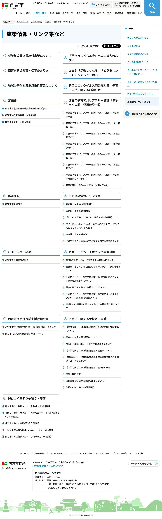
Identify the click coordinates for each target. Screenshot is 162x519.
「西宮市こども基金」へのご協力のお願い (93, 57)
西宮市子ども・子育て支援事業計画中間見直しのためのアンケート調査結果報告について (92, 295)
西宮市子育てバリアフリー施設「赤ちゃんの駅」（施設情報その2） (93, 135)
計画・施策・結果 (19, 252)
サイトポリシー (102, 453)
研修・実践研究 (73, 374)
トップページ (22, 21)
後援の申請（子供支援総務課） (80, 387)
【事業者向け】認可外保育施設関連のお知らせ (88, 367)
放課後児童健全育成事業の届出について (85, 380)
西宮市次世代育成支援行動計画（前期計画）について (30, 326)
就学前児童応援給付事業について (29, 55)
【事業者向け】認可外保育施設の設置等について (89, 350)
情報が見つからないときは (144, 113)
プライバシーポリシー (122, 453)
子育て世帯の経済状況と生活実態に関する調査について (92, 240)
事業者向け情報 (134, 12)
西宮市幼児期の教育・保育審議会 (21, 115)
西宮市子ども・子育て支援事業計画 (92, 252)
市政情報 (119, 12)
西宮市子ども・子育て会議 (17, 121)
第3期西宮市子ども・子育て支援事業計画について (90, 260)
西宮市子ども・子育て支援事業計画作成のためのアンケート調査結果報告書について (93, 278)
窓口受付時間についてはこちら (48, 466)
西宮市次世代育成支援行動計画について (24, 333)
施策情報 (14, 196)
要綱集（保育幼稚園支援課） (79, 204)
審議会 (12, 100)
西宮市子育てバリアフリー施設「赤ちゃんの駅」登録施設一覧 (93, 102)
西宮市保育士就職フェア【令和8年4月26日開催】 (28, 436)
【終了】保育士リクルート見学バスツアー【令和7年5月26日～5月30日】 (32, 414)
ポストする (112, 45)
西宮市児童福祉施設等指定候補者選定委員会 (26, 108)
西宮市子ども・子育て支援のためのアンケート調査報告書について (93, 268)
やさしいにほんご (80, 3)
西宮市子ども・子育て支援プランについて (86, 287)
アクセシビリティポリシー (81, 453)
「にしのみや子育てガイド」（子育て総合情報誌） (89, 217)
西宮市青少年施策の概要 (16, 260)
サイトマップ (24, 453)
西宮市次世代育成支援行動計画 (28, 319)
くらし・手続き (22, 12)
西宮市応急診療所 (13, 204)
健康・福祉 (81, 12)
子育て (48, 21)
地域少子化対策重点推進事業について (32, 85)
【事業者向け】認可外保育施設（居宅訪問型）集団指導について (92, 328)
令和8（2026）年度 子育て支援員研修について (89, 343)
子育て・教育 (40, 12)
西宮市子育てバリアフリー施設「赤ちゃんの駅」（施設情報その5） (93, 166)
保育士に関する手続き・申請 (27, 398)
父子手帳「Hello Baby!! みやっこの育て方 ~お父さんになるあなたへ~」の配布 (92, 225)
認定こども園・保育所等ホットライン (84, 337)
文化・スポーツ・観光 (101, 12)
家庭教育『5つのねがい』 (78, 234)
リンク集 (139, 453)
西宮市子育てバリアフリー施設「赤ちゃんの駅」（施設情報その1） (93, 125)
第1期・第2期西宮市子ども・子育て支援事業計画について (92, 306)
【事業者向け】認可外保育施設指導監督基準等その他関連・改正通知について (92, 358)
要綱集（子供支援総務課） (78, 210)
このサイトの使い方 (58, 453)
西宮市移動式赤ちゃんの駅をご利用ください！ (88, 185)
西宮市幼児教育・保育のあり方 (28, 70)
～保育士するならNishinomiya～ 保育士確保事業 (29, 429)
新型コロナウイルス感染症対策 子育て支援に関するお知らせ (93, 87)
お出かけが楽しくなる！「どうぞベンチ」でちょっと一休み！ (93, 72)
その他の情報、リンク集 (85, 196)
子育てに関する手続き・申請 (87, 319)
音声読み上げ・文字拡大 (45, 3)
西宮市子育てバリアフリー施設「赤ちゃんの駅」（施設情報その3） (93, 145)
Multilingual (64, 3)
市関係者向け (40, 453)
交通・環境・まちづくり (61, 12)
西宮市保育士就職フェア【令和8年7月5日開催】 (28, 406)
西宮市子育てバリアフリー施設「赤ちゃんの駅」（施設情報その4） (93, 156)
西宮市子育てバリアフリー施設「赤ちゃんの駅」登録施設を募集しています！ (92, 176)
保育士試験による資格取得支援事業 (22, 423)
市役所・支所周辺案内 (141, 463)
